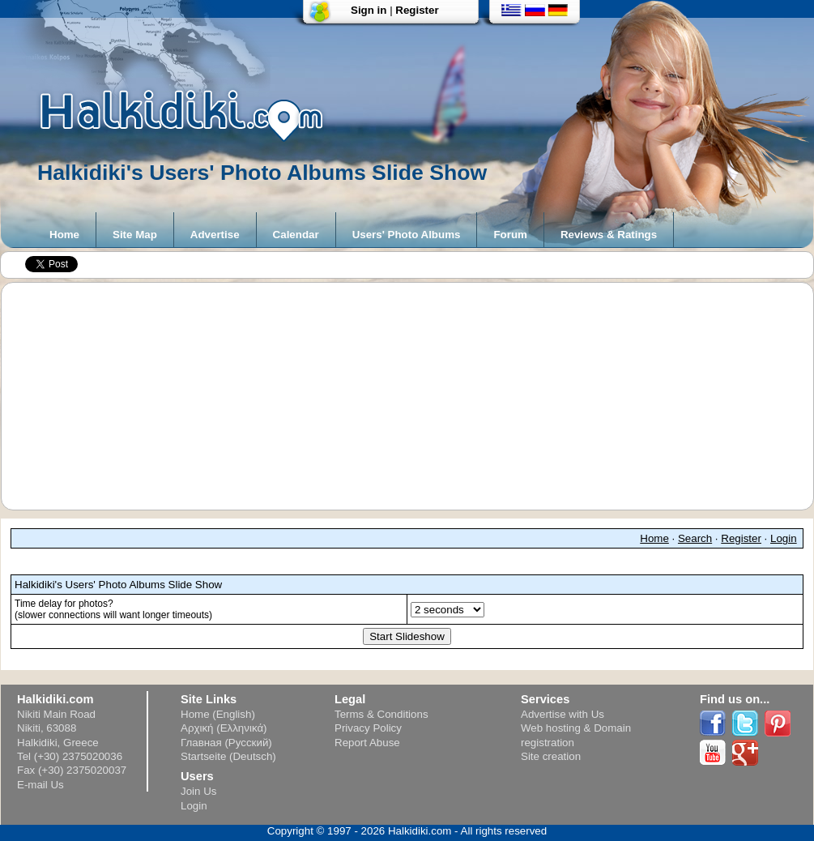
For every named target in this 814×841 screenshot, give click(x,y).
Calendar (296, 234)
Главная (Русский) (226, 742)
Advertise (215, 234)
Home (64, 234)
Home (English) (218, 714)
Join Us (198, 791)
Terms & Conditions (381, 714)
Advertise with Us (562, 714)
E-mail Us (40, 785)
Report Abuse (367, 742)
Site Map (135, 234)
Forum (509, 234)
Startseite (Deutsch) (228, 756)
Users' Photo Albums (406, 234)
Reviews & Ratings (608, 234)
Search (695, 538)
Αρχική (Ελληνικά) (224, 728)
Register (416, 10)
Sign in (368, 10)
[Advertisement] (415, 396)
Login (783, 538)
